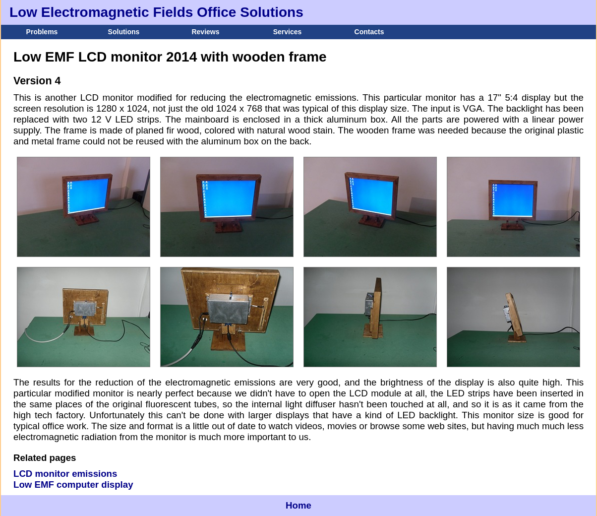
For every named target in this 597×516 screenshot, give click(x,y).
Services (287, 32)
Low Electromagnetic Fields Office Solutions (156, 12)
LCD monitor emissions (65, 473)
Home (298, 505)
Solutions (124, 32)
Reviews (205, 32)
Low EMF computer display (73, 484)
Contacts (369, 32)
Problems (42, 32)
